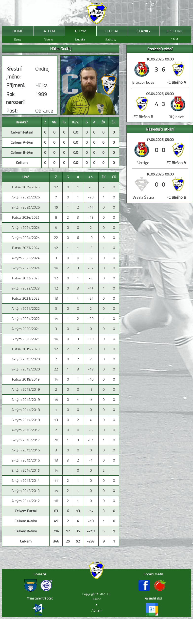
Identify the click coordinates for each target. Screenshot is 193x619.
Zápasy (17, 39)
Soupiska (80, 39)
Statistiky (110, 39)
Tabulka (48, 39)
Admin (96, 610)
